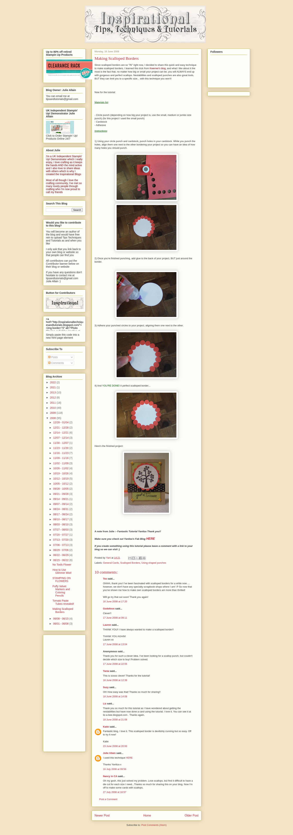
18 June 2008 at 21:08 (115, 719)
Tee (105, 578)
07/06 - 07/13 (61, 544)
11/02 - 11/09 (61, 463)
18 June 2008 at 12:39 (115, 680)
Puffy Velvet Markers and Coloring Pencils (61, 591)
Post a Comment (108, 799)
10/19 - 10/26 (61, 473)
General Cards (111, 562)
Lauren (107, 624)
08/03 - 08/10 (61, 524)
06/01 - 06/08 (61, 623)
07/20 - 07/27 (61, 534)
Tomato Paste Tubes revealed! (63, 602)
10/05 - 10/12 (61, 483)
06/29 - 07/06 (61, 550)
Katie (106, 726)
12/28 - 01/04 (61, 422)
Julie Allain (109, 753)
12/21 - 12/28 (61, 427)
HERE (129, 757)
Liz (104, 703)
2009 (53, 412)
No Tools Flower (62, 564)
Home (147, 815)
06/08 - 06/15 (61, 618)
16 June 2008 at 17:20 (115, 601)
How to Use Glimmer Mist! (62, 571)
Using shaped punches (153, 562)
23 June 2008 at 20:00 (115, 746)
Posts (53, 357)
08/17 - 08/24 (61, 514)
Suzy (106, 687)
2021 (53, 387)
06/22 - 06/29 (61, 555)
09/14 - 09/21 (61, 498)
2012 (53, 397)
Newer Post (102, 815)
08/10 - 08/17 (61, 519)
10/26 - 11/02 (61, 468)
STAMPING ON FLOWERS (62, 580)
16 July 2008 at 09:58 (114, 769)
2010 (53, 407)
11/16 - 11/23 (61, 453)
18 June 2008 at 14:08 (115, 696)
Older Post (191, 815)
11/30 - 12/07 (61, 442)
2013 (53, 392)
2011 (53, 402)
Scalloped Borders (130, 562)
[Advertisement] (61, 692)
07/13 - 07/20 (61, 539)
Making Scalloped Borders (63, 610)
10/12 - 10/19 (61, 478)
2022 (53, 382)
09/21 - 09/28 (61, 493)
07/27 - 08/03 (61, 529)
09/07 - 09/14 (61, 504)
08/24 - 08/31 (61, 509)
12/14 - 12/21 (61, 432)
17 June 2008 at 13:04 (115, 644)
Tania (106, 671)
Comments (56, 362)
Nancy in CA (110, 776)
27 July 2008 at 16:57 (114, 792)
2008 (53, 418)
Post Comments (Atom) (153, 825)
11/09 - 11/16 (61, 458)
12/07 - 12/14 (61, 437)
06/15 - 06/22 (61, 560)
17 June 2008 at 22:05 (115, 664)
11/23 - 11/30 (61, 447)
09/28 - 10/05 (61, 488)
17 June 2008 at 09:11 (115, 617)
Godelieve (109, 608)
